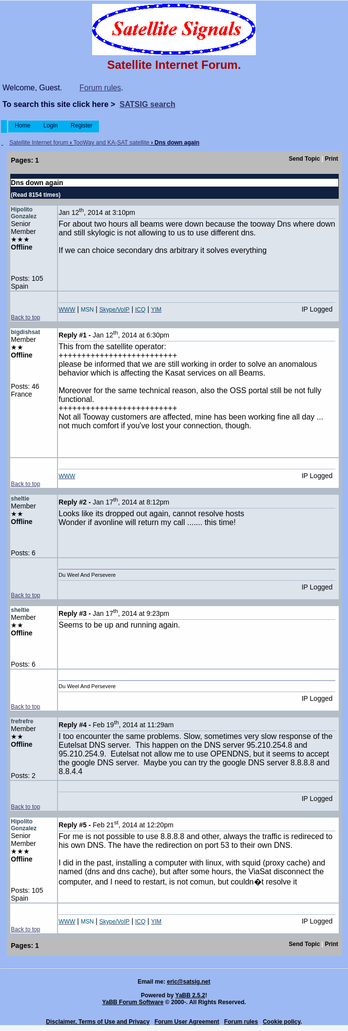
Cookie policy (281, 1021)
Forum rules (100, 88)
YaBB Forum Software (132, 1002)
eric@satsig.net (188, 981)
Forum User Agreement (187, 1021)
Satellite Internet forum (38, 142)
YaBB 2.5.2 (190, 995)
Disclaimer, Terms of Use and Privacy (98, 1021)
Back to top (25, 317)
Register (81, 125)
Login (50, 125)
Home (22, 125)
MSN (87, 309)
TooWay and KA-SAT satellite (112, 142)
